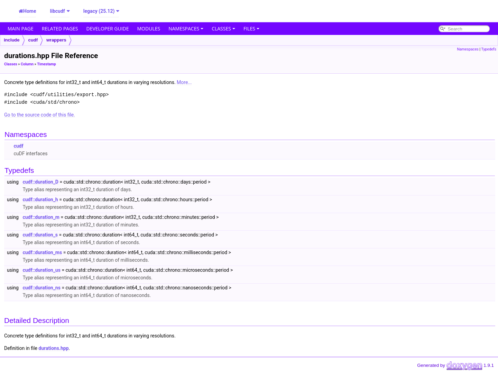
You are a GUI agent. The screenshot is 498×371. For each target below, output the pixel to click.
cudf (33, 40)
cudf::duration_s (40, 235)
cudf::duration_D (40, 182)
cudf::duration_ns (41, 287)
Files (251, 28)
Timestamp (46, 64)
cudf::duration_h (40, 199)
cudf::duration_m (40, 217)
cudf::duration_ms (42, 252)
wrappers (56, 40)
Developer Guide (107, 28)
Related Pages (60, 28)
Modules (148, 28)
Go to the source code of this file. (39, 115)
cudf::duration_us (41, 270)
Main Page (21, 28)
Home (29, 11)
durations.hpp (53, 348)
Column (27, 64)
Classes (223, 28)
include (12, 40)
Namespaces (185, 28)
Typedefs (488, 49)
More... (184, 82)
